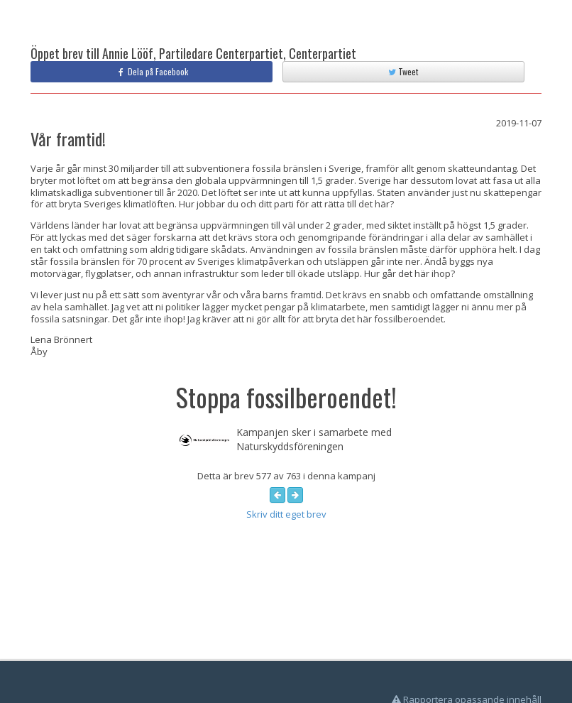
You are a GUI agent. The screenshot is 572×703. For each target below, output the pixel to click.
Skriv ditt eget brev (286, 514)
